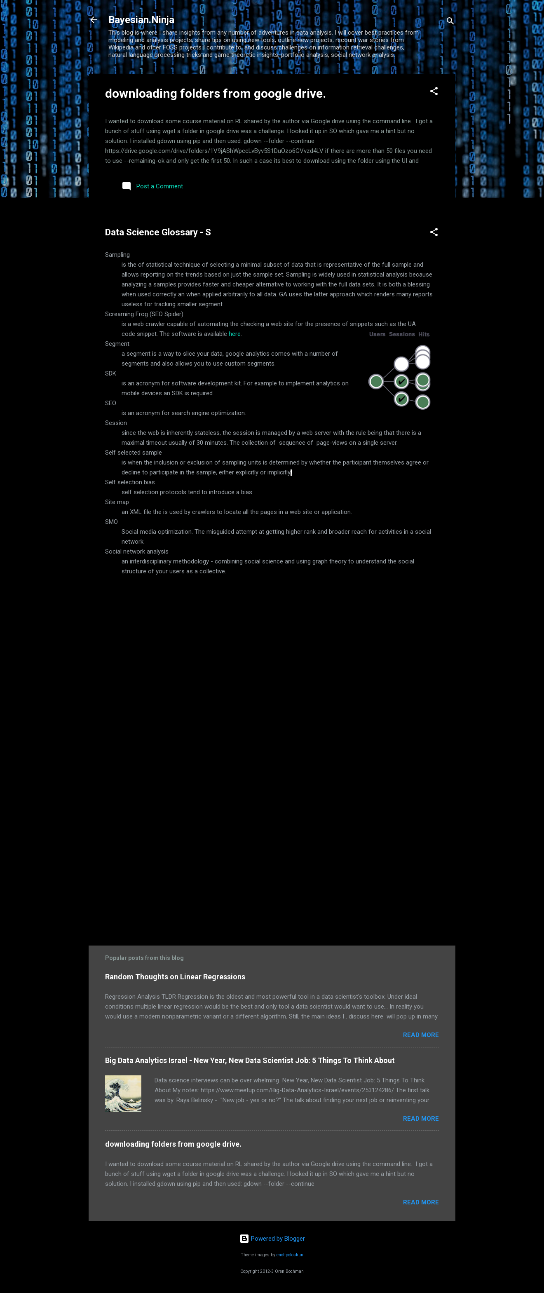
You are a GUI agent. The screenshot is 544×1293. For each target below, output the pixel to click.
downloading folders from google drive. (215, 93)
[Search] (450, 22)
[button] (434, 92)
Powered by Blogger (272, 1238)
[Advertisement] (272, 862)
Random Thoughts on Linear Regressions (175, 976)
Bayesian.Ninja (141, 20)
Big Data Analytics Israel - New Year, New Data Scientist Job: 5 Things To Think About (250, 1060)
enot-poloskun (290, 1255)
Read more (421, 1035)
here (235, 334)
